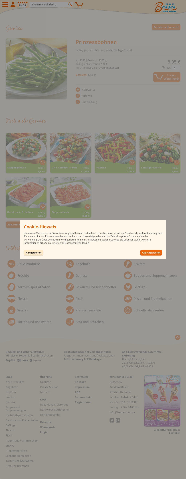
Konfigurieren (33, 252)
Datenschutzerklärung (77, 242)
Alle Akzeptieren (151, 252)
